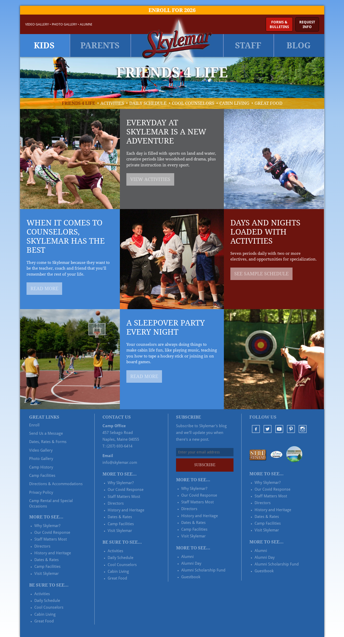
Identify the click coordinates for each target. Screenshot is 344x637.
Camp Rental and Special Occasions (51, 503)
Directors (42, 546)
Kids (44, 45)
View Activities (150, 179)
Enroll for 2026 (172, 10)
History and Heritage (52, 553)
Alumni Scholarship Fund (203, 570)
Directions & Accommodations (56, 484)
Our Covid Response (52, 532)
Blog (299, 45)
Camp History (41, 467)
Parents (100, 45)
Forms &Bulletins (279, 24)
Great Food (268, 103)
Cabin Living (234, 103)
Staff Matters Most (50, 539)
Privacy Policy (41, 492)
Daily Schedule (148, 103)
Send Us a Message (46, 433)
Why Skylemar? (47, 525)
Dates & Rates (46, 559)
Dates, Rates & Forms (48, 441)
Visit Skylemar (46, 573)
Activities (112, 103)
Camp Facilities (42, 475)
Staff (248, 45)
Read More (44, 288)
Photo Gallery (64, 24)
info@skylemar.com (119, 462)
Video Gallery (37, 24)
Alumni (86, 24)
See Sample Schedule (261, 273)
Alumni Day (191, 563)
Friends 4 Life (78, 103)
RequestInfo (307, 24)
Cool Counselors (193, 103)
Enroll (34, 425)
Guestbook (190, 577)
